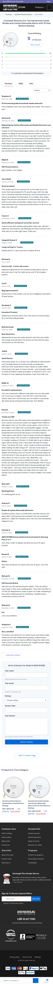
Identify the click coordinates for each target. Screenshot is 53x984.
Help (48, 2)
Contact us (6, 845)
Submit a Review (26, 742)
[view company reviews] (34, 937)
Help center (6, 841)
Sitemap (38, 957)
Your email (9, 683)
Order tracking (7, 833)
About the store (7, 855)
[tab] (8, 83)
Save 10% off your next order (12, 2)
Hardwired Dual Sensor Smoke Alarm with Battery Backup (13, 803)
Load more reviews (12, 655)
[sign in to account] (49, 7)
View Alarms (18, 882)
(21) (44, 811)
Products (39, 7)
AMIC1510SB (39, 14)
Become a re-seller (35, 845)
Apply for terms (34, 841)
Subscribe (36, 899)
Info (31, 84)
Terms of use (27, 957)
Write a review (34, 45)
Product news (7, 859)
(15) (17, 809)
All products (6, 863)
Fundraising (32, 863)
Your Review (10, 716)
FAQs (21, 84)
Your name (9, 671)
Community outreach (36, 859)
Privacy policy (15, 957)
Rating (8, 696)
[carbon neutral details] (10, 935)
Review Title (10, 706)
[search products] (35, 980)
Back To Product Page (26, 755)
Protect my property (35, 855)
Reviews (8, 84)
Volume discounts (34, 837)
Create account (34, 833)
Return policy (6, 837)
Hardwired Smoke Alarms (23, 14)
